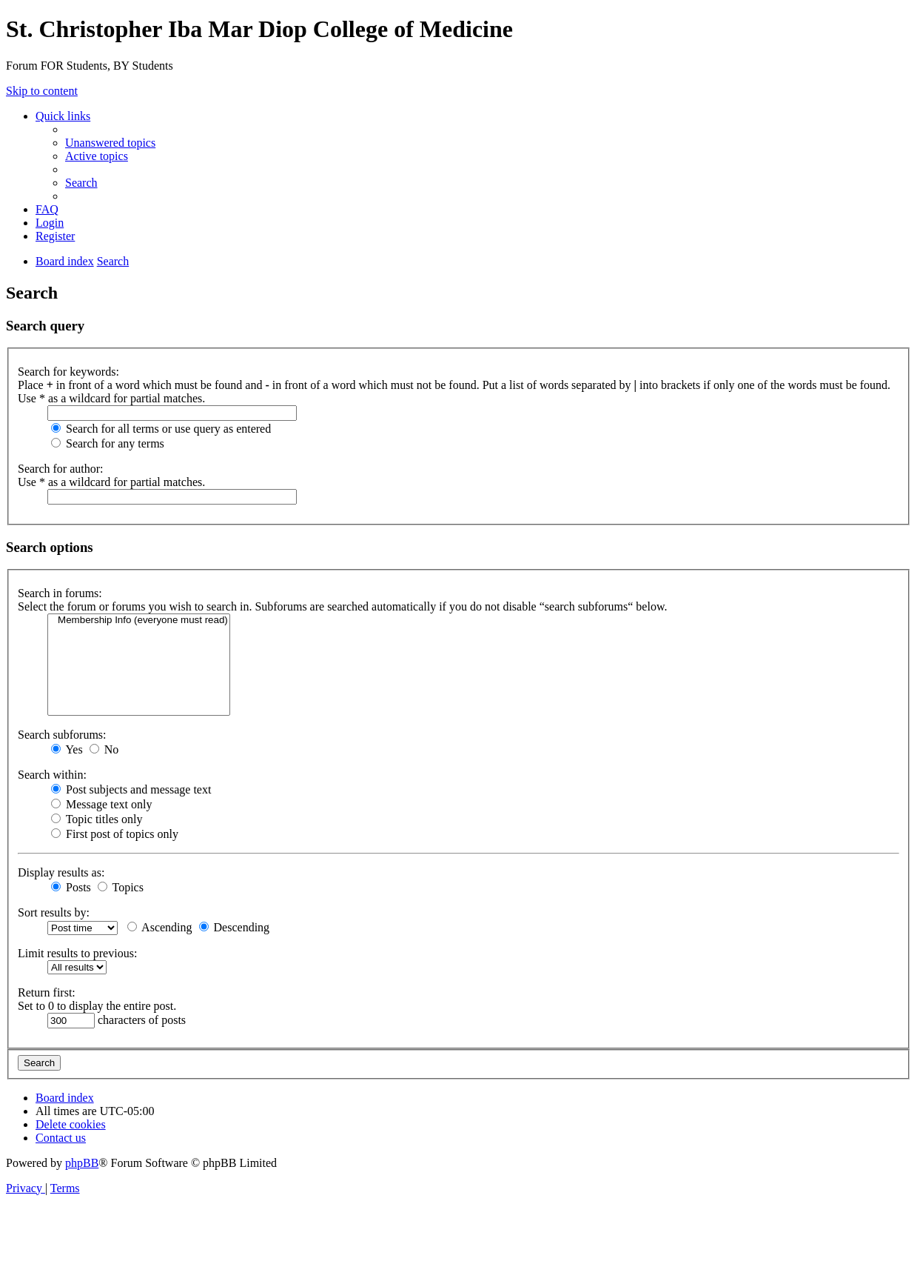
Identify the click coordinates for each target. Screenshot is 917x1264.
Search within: (52, 774)
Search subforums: (62, 734)
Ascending (159, 927)
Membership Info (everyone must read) (138, 620)
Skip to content (42, 90)
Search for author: (61, 468)
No (104, 749)
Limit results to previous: (77, 953)
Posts (71, 887)
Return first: (46, 992)
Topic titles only (96, 819)
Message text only (101, 804)
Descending (234, 927)
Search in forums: (60, 593)
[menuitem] (110, 142)
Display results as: (61, 872)
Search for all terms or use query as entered (161, 428)
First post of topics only (114, 834)
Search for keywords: (68, 371)
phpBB (81, 1163)
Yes (67, 749)
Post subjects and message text (131, 789)
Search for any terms (107, 443)
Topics (121, 887)
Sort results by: (54, 912)
